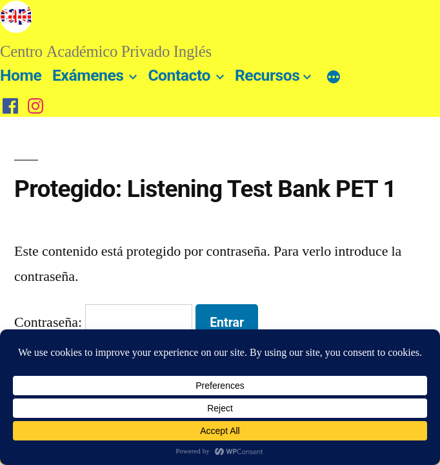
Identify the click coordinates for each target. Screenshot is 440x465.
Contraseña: (103, 322)
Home (20, 75)
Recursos (267, 75)
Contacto (179, 75)
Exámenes (88, 75)
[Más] (333, 78)
